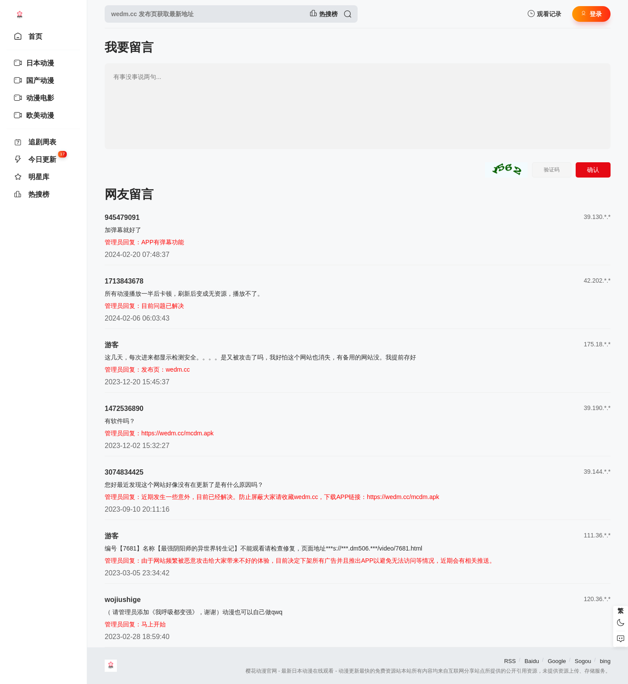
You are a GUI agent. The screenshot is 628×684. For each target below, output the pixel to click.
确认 (593, 169)
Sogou (583, 661)
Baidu (532, 661)
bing (605, 661)
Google (557, 661)
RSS (510, 661)
